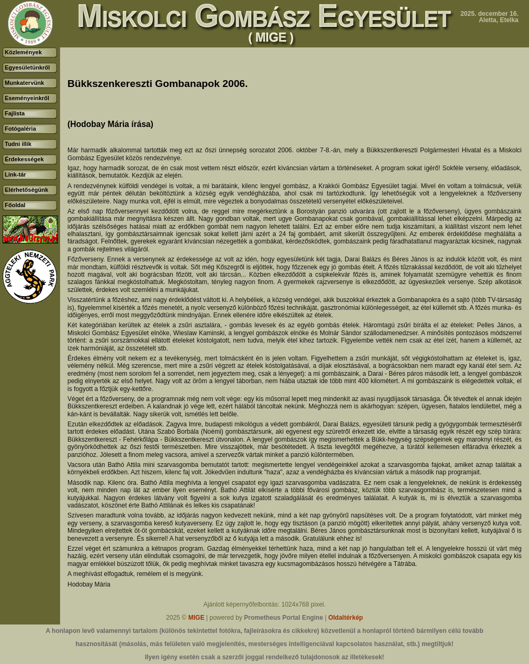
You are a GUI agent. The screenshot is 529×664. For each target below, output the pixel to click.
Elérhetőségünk (26, 190)
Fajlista (15, 113)
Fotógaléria (20, 128)
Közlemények (23, 52)
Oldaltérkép (345, 617)
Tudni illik (18, 144)
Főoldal (15, 205)
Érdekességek (24, 159)
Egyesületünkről (27, 67)
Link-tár (15, 174)
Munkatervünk (24, 83)
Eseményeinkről (27, 98)
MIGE (196, 617)
